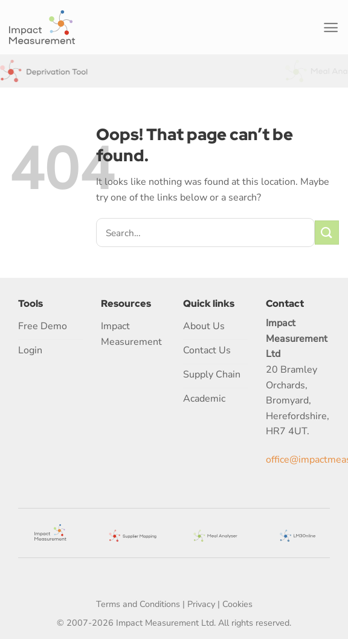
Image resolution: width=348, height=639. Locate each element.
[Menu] (331, 27)
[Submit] (327, 232)
